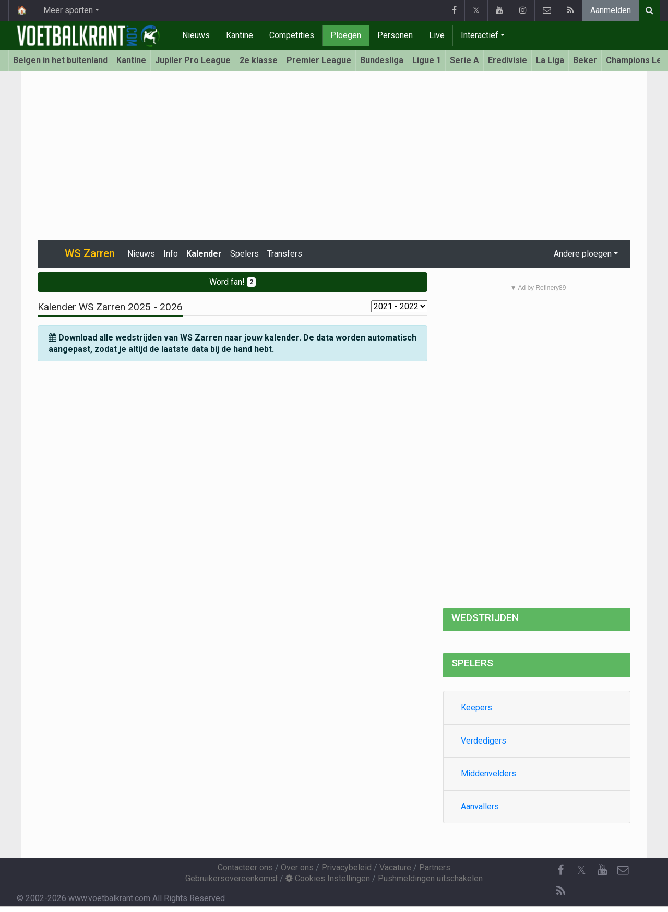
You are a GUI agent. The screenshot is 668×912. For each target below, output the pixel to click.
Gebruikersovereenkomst (231, 878)
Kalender (204, 254)
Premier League (319, 60)
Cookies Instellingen (327, 878)
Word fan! (232, 282)
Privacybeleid (346, 867)
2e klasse (259, 60)
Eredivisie (507, 60)
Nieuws (196, 35)
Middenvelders (488, 774)
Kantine (239, 35)
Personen (395, 35)
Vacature (395, 867)
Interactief (479, 35)
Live (437, 35)
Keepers (476, 707)
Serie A (464, 60)
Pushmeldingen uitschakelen (430, 878)
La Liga (550, 60)
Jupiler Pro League (193, 60)
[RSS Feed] (560, 891)
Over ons (297, 867)
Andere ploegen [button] (583, 254)
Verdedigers (483, 741)
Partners (434, 867)
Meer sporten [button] (68, 10)
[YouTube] (602, 870)
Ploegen (345, 35)
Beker (585, 60)
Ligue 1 (426, 60)
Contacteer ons (245, 867)
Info (170, 254)
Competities (291, 35)
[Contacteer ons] (623, 870)
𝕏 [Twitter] (581, 870)
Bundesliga (381, 60)
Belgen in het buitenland (60, 60)
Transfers (284, 254)
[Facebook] (560, 870)
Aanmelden (610, 10)
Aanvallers (480, 806)
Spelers (244, 254)
